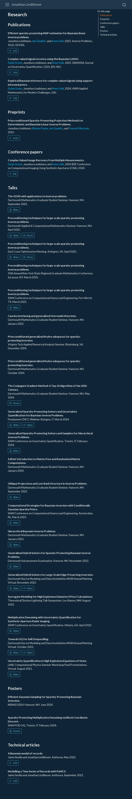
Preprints (105, 19)
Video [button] (28, 425)
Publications (106, 15)
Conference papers (109, 23)
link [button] (12, 173)
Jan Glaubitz (39, 41)
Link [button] (13, 50)
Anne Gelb (58, 41)
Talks (102, 26)
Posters (104, 30)
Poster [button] (14, 731)
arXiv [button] (13, 138)
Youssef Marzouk (79, 128)
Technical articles (108, 34)
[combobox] (124, 4)
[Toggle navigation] (7, 4)
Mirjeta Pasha (40, 128)
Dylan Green (15, 62)
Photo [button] (28, 235)
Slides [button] (14, 209)
